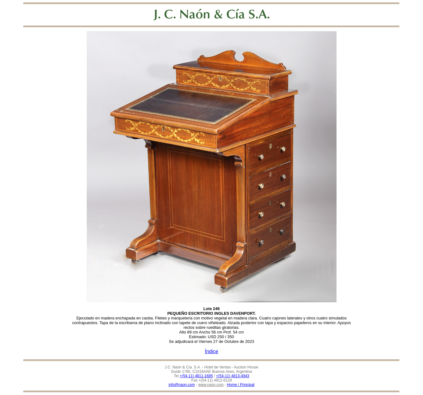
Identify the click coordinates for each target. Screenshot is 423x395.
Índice (211, 351)
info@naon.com (182, 385)
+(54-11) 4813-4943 (232, 376)
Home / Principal (240, 385)
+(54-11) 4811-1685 (196, 376)
